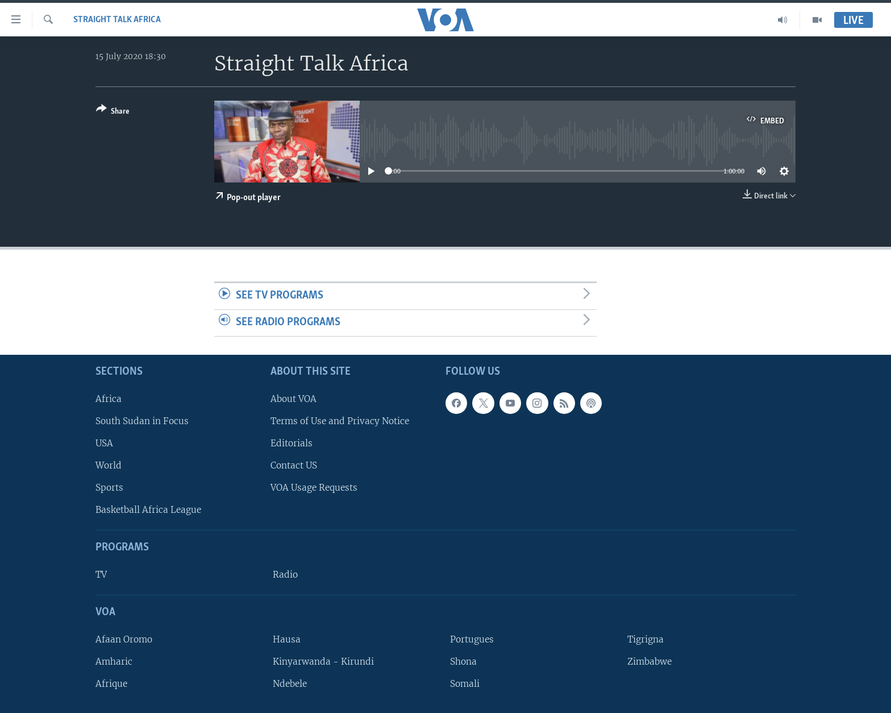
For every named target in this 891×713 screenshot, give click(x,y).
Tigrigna (645, 638)
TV (101, 574)
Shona (463, 661)
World (108, 465)
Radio (285, 574)
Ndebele (290, 683)
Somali (465, 683)
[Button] (113, 112)
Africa (108, 398)
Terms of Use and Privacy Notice (339, 420)
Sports (109, 487)
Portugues (472, 638)
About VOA (293, 398)
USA (104, 443)
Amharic (113, 661)
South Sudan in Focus (142, 420)
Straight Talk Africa (117, 19)
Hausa (287, 638)
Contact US (293, 465)
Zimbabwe (649, 661)
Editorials (291, 443)
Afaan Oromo (123, 638)
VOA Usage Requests (313, 487)
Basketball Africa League (148, 509)
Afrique (111, 683)
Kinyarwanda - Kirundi (323, 661)
